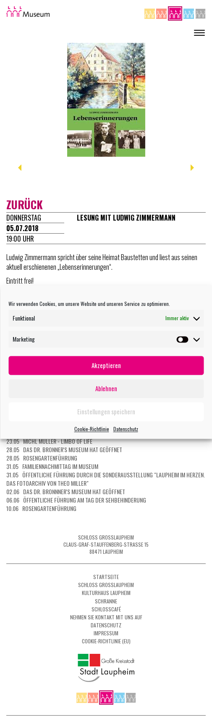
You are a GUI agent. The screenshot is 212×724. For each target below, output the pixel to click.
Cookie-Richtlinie (91, 428)
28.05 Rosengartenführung (41, 457)
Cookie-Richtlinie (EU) (106, 641)
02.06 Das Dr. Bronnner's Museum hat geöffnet (65, 491)
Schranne (106, 601)
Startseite (106, 576)
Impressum (106, 633)
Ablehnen (106, 388)
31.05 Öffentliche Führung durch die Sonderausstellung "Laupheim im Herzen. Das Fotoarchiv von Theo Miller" (105, 478)
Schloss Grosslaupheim (106, 584)
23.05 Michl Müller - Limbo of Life (49, 441)
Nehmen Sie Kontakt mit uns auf (106, 617)
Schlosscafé (106, 609)
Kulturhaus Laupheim (106, 592)
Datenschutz (125, 428)
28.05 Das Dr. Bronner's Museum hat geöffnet (64, 449)
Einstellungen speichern (106, 411)
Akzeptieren (106, 365)
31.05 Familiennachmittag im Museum (52, 466)
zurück (24, 204)
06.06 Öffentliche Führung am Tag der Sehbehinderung (76, 499)
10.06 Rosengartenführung (41, 508)
